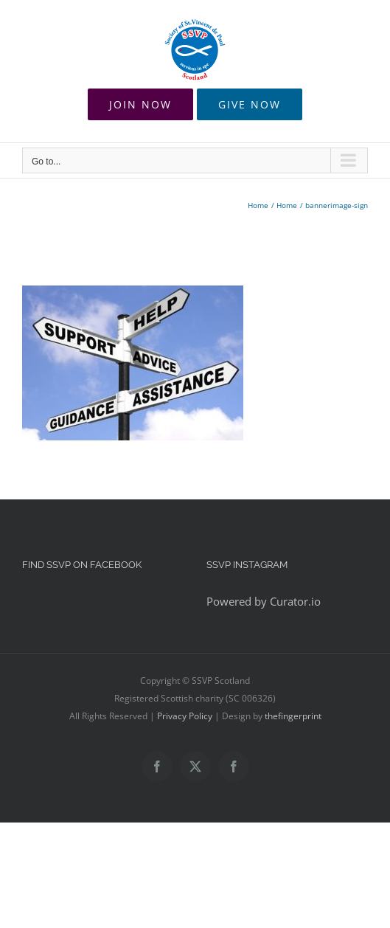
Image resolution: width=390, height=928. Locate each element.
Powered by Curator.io (263, 601)
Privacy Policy (184, 716)
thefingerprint (293, 716)
